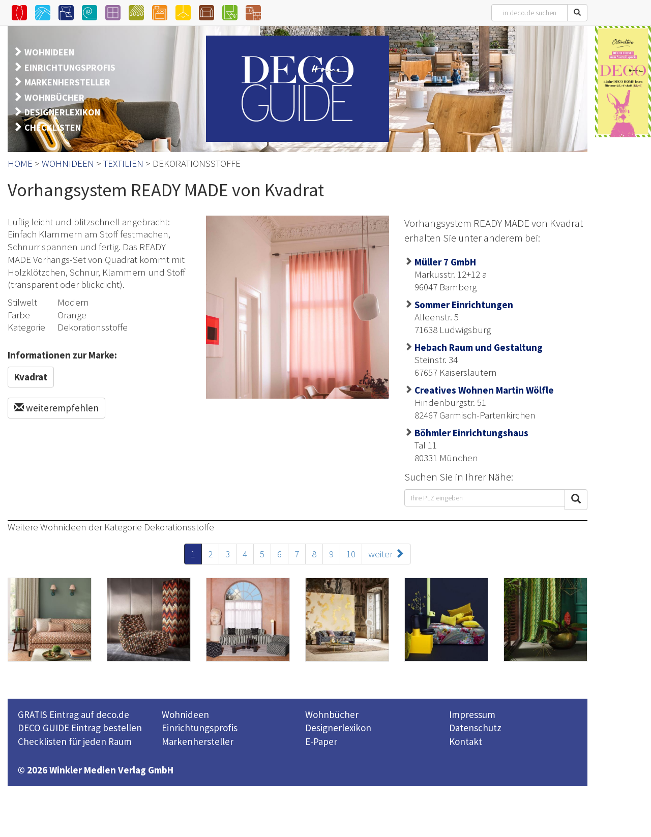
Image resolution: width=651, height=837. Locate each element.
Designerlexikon (338, 728)
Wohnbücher (332, 714)
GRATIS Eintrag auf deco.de (73, 714)
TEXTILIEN (123, 163)
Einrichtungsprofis (200, 728)
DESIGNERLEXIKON (62, 112)
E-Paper (321, 741)
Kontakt (465, 741)
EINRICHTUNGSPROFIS (69, 67)
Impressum (472, 714)
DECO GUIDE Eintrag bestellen (80, 728)
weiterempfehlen (56, 408)
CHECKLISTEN (52, 127)
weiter (386, 554)
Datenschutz (475, 728)
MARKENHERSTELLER (67, 82)
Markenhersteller (197, 741)
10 (351, 554)
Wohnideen (185, 714)
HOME (20, 163)
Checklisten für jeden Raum (75, 741)
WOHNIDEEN (49, 52)
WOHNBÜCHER (54, 97)
